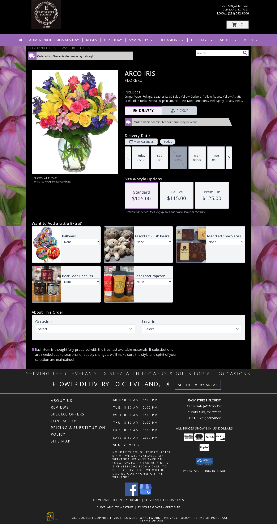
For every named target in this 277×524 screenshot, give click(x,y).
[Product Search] (218, 53)
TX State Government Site (159, 507)
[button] (237, 25)
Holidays (202, 40)
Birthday (113, 40)
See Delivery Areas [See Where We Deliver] (198, 384)
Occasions (172, 40)
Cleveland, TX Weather (115, 507)
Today (167, 142)
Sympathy (141, 40)
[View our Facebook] (131, 495)
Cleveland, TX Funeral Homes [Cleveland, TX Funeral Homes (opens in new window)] (117, 500)
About (228, 40)
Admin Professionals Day (54, 40)
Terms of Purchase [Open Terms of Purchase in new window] (211, 518)
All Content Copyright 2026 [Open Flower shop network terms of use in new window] (97, 518)
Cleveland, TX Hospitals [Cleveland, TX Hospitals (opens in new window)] (164, 500)
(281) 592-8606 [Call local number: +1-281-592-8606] (238, 13)
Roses (91, 40)
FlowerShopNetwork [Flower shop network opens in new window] (141, 518)
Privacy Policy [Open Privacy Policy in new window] (177, 518)
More (251, 40)
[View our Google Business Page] (145, 495)
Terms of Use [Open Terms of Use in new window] (151, 520)
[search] (245, 52)
